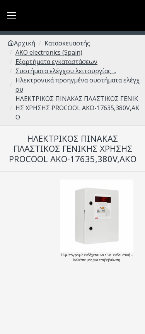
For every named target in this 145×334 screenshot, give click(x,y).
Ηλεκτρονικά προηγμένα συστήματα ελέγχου (77, 85)
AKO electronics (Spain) (48, 52)
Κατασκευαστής (67, 43)
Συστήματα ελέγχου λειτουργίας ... (65, 71)
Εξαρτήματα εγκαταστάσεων (56, 61)
